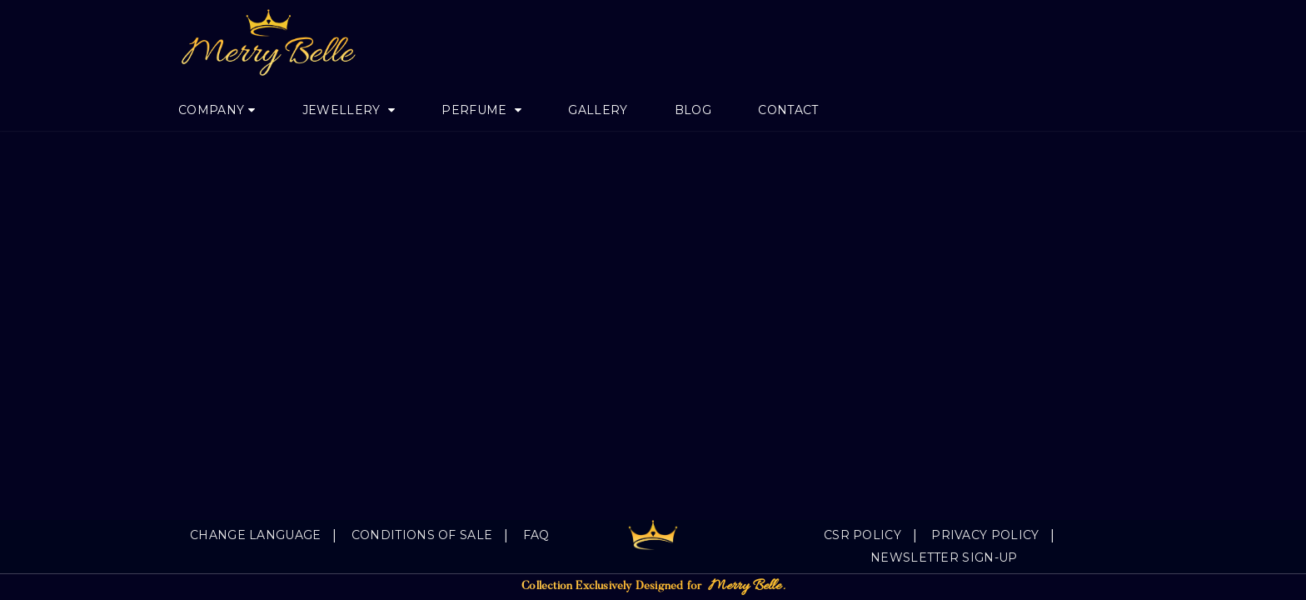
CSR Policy (862, 535)
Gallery (597, 110)
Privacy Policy (985, 535)
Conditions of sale (421, 535)
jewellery (343, 110)
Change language (256, 535)
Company (211, 110)
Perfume (475, 110)
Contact (788, 110)
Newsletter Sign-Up (943, 557)
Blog (693, 110)
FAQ (536, 535)
